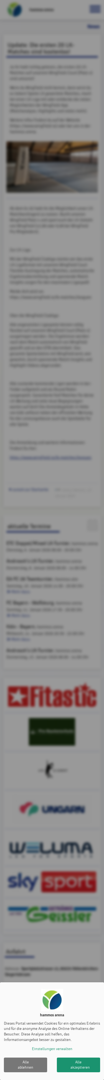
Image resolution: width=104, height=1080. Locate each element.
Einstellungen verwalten (52, 1049)
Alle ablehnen (25, 1065)
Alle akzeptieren (80, 1065)
